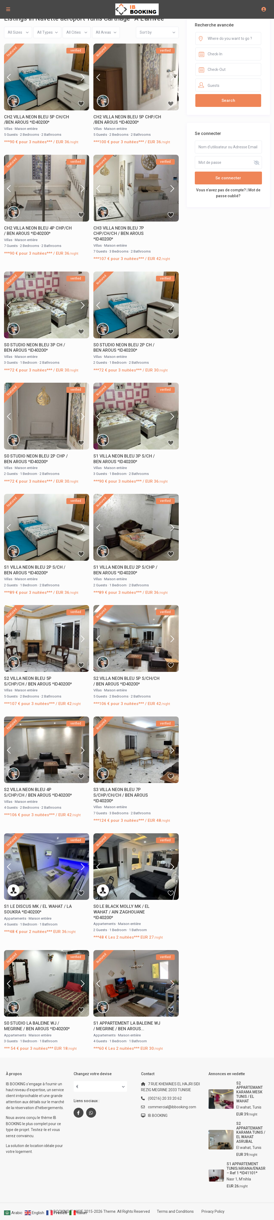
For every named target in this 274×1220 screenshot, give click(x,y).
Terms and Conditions (175, 1211)
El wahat (243, 1107)
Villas (8, 129)
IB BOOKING (158, 1115)
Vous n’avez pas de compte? (221, 190)
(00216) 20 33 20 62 (165, 1098)
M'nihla (245, 1179)
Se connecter (228, 178)
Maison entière (26, 129)
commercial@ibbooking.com (172, 1107)
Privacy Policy (212, 1211)
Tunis (256, 1107)
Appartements (15, 918)
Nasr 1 (232, 1179)
